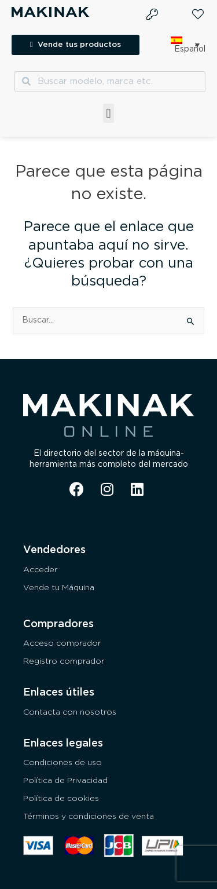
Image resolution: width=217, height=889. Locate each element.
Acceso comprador (62, 643)
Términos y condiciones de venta (88, 817)
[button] (108, 113)
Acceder (40, 570)
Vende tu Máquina (58, 588)
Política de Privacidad (65, 781)
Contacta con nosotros (69, 712)
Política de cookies (61, 799)
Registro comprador (63, 661)
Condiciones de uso (62, 763)
